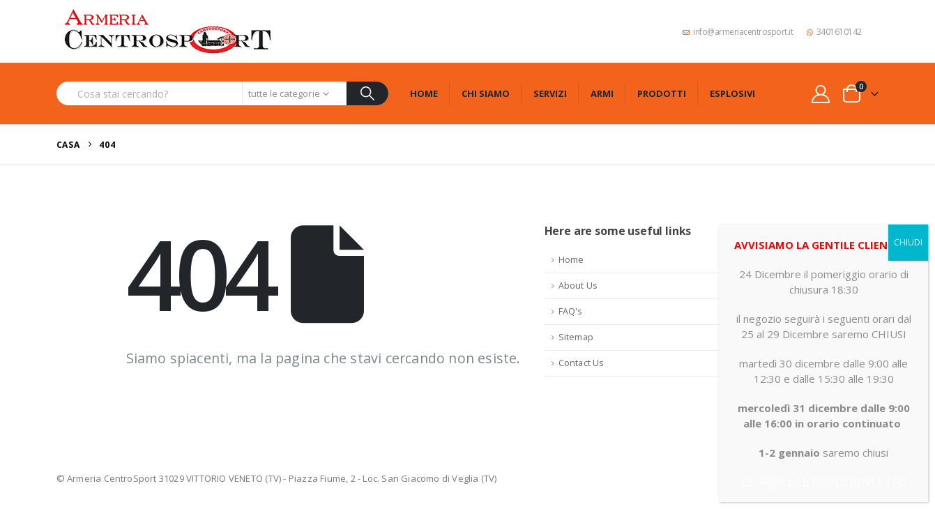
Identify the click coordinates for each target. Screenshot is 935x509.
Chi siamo (486, 93)
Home (424, 93)
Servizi (550, 93)
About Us (578, 285)
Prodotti (661, 93)
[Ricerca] (368, 93)
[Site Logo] (168, 31)
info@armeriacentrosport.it (738, 32)
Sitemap (575, 337)
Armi (602, 93)
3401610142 (834, 32)
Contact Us (581, 363)
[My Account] (820, 93)
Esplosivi (732, 93)
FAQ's (570, 311)
